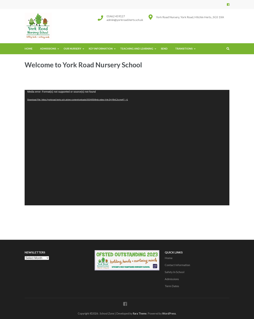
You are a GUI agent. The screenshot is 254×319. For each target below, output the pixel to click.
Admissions (48, 48)
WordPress (169, 313)
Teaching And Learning (136, 48)
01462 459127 (116, 16)
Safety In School (174, 272)
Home (29, 48)
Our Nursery (72, 48)
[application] (127, 147)
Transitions (184, 48)
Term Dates (172, 286)
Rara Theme (140, 313)
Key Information (101, 48)
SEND (164, 48)
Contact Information (177, 265)
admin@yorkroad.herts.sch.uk (125, 19)
